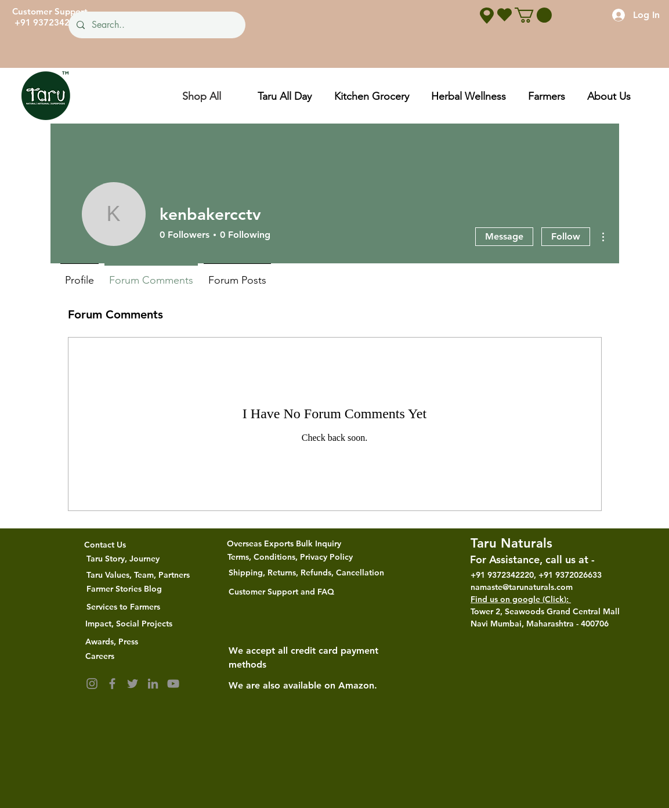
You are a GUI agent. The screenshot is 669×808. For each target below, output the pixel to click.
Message (504, 236)
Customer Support (50, 11)
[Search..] (156, 25)
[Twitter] (132, 683)
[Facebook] (112, 683)
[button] (533, 15)
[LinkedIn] (153, 683)
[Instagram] (92, 683)
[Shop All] (201, 96)
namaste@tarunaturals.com (522, 587)
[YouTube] (173, 683)
